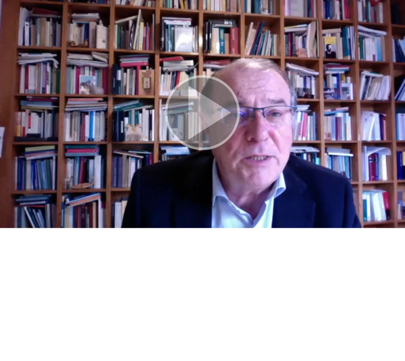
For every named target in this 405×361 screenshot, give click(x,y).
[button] (202, 114)
